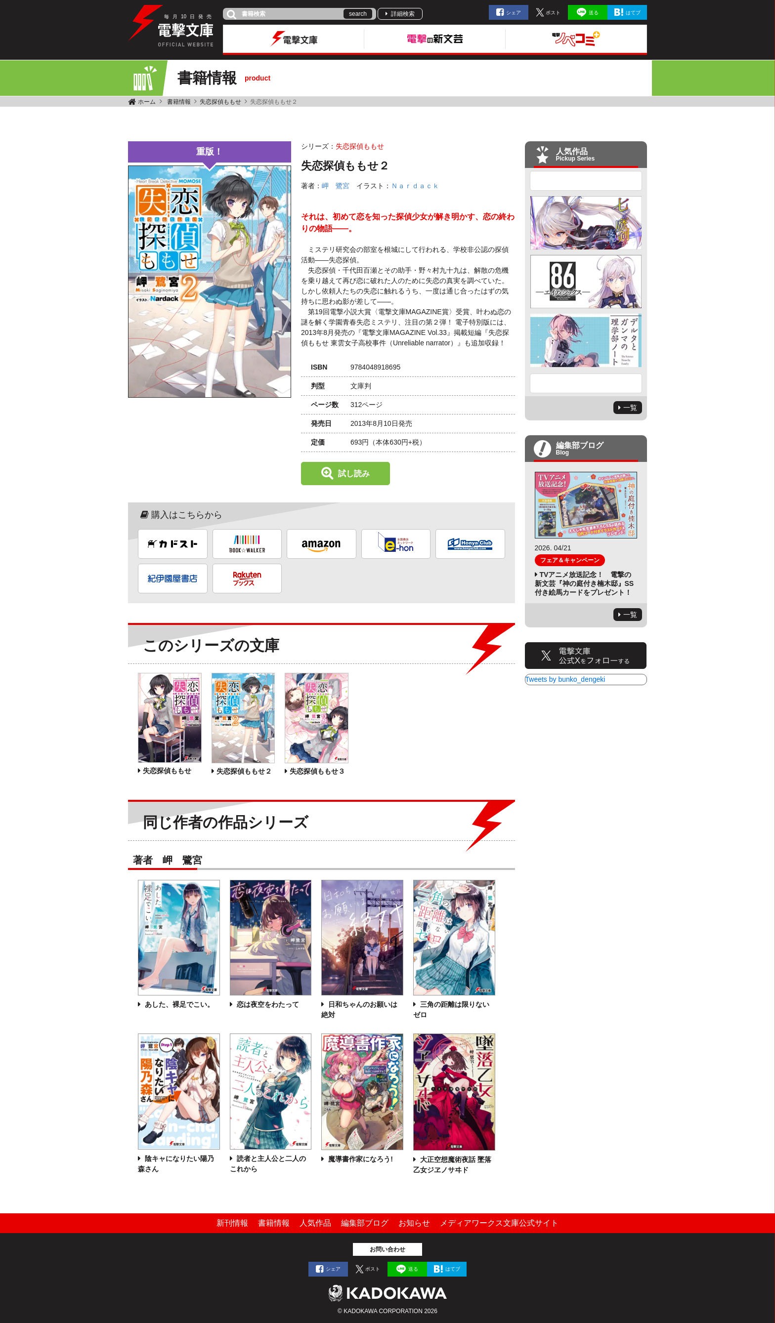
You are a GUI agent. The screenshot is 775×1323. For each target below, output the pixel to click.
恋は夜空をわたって (267, 1004)
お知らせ (414, 1223)
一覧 (630, 408)
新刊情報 (232, 1223)
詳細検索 (403, 13)
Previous (586, 181)
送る (594, 12)
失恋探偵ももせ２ (244, 771)
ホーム (147, 101)
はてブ (633, 12)
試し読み (354, 473)
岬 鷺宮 (335, 186)
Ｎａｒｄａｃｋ (415, 186)
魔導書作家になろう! (359, 1159)
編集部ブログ (364, 1223)
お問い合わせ (387, 1249)
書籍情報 (179, 101)
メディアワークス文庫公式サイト (499, 1223)
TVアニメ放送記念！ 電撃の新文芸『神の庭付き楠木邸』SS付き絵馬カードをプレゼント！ (584, 583)
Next (586, 383)
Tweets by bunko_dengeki (565, 679)
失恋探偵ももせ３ (317, 771)
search (358, 13)
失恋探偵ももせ (220, 101)
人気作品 (315, 1223)
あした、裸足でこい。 (178, 1004)
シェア (513, 12)
